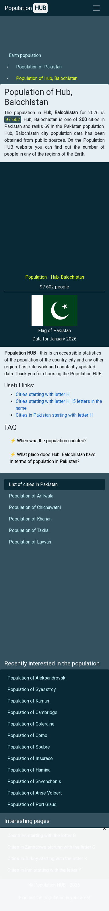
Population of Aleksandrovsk (36, 678)
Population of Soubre (28, 747)
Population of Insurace (30, 758)
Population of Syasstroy (31, 689)
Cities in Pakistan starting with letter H (54, 415)
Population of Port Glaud (32, 804)
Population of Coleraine (30, 724)
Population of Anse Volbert (34, 793)
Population (26, 8)
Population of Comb (27, 735)
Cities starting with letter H (42, 394)
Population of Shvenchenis (34, 781)
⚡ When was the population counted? (48, 440)
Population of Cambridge (32, 712)
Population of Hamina (28, 770)
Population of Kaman (28, 701)
